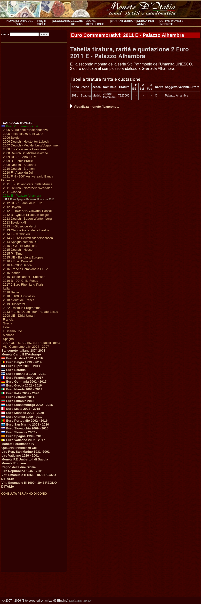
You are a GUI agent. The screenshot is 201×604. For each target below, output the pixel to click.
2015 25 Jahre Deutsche (20, 246)
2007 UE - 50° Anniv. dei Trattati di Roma (31, 343)
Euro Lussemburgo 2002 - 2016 (27, 405)
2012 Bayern (12, 207)
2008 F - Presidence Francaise (24, 149)
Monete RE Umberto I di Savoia (24, 459)
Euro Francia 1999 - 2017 (22, 377)
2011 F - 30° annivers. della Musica (27, 184)
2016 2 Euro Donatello (18, 261)
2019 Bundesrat (14, 304)
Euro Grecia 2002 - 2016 (21, 385)
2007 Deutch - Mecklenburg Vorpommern (32, 145)
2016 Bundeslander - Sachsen (24, 277)
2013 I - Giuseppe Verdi (19, 226)
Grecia (7, 323)
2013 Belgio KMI (14, 222)
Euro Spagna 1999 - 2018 (22, 436)
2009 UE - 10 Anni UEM (19, 157)
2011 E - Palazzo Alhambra (22, 195)
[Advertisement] (33, 78)
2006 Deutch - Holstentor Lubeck (26, 141)
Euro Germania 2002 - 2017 (24, 381)
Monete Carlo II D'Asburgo (21, 354)
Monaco (8, 335)
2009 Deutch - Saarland (19, 165)
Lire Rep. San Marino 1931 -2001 (25, 451)
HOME (11, 21)
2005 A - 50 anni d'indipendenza (25, 130)
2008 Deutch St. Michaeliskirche (25, 153)
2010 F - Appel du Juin (18, 172)
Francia (8, 319)
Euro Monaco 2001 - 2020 (22, 413)
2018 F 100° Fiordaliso (19, 296)
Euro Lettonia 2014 (17, 397)
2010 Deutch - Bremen (19, 168)
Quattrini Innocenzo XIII (19, 448)
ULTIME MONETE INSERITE (171, 22)
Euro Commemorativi (19, 126)
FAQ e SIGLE (41, 22)
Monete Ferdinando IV (17, 444)
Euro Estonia (13, 370)
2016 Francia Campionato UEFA (25, 269)
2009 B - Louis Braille (18, 161)
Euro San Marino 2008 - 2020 (25, 424)
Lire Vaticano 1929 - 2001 (20, 455)
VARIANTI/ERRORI (124, 21)
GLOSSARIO (61, 21)
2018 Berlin (11, 292)
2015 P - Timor (13, 253)
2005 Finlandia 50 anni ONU (23, 134)
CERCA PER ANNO (145, 22)
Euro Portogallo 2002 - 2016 (24, 420)
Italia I (7, 288)
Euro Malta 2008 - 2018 (20, 409)
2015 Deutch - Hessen (18, 249)
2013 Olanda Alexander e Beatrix (26, 230)
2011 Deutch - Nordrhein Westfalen (27, 188)
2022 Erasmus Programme (21, 308)
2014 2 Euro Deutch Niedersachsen (28, 238)
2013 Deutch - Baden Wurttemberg (27, 218)
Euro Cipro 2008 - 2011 (20, 366)
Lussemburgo (12, 331)
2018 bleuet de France (18, 300)
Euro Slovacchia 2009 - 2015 (24, 428)
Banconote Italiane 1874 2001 (23, 350)
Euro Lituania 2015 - (18, 401)
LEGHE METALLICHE (95, 22)
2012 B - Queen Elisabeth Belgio (26, 215)
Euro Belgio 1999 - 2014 (21, 362)
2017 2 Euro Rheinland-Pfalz (23, 284)
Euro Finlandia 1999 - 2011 (23, 374)
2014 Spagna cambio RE (20, 242)
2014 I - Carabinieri (16, 234)
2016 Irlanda (11, 273)
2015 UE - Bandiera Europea (23, 257)
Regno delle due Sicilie (18, 467)
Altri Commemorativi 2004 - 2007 (26, 346)
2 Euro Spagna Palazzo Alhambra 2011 (30, 199)
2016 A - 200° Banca (17, 265)
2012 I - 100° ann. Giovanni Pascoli (27, 211)
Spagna (8, 339)
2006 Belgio (11, 137)
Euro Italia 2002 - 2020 (20, 393)
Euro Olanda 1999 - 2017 (22, 417)
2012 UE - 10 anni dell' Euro (22, 203)
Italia (6, 327)
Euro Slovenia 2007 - (19, 432)
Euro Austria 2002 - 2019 (22, 358)
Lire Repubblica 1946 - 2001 (22, 471)
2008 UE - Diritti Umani (19, 315)
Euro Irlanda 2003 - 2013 (21, 389)
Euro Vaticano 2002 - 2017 (23, 440)
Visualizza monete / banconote (94, 106)
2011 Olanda (12, 192)
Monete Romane (13, 463)
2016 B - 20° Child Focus (20, 280)
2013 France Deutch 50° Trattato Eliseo (30, 312)
